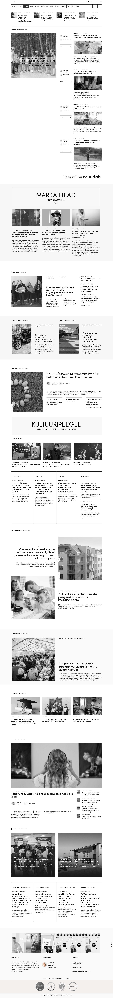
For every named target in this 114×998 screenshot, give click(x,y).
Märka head (14, 228)
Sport (75, 138)
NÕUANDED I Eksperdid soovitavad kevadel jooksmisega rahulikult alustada (87, 142)
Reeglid (51, 978)
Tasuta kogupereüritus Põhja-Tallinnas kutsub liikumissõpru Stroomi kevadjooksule (90, 810)
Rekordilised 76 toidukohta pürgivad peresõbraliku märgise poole (77, 597)
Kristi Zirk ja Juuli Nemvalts (88, 790)
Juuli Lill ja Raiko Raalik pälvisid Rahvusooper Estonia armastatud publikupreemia (66, 899)
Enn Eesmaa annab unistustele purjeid (72, 400)
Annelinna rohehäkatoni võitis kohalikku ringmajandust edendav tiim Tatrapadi (60, 291)
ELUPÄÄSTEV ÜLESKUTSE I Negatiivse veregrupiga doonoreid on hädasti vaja (47, 19)
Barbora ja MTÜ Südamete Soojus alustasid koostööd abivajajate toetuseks (70, 18)
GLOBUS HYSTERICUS (82, 464)
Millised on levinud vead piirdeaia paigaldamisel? (91, 817)
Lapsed (71, 590)
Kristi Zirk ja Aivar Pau (87, 325)
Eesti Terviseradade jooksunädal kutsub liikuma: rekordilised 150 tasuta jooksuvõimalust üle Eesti (38, 62)
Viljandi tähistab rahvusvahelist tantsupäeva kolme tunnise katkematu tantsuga (91, 802)
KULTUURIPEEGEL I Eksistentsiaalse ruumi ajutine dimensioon (56, 465)
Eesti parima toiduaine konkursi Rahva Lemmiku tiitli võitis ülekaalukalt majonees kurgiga (90, 299)
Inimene (79, 717)
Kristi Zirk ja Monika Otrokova (66, 638)
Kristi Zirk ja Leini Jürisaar (87, 806)
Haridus (82, 284)
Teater (59, 891)
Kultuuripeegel (15, 462)
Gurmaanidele (15, 891)
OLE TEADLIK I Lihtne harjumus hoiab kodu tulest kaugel (85, 72)
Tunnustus (86, 228)
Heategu (44, 228)
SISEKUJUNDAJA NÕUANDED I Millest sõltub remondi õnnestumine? (87, 37)
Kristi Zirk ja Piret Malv (39, 546)
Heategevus (43, 12)
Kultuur (17, 791)
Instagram (92, 2)
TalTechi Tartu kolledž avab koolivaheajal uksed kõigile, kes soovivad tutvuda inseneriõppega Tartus (23, 722)
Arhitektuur (62, 857)
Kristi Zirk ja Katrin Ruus (87, 798)
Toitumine (83, 294)
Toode (82, 276)
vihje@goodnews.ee (17, 971)
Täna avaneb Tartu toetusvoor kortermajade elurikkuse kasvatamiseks (67, 487)
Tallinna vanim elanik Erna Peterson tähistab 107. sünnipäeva (86, 720)
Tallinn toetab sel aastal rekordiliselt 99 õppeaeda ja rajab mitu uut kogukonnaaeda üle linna (44, 488)
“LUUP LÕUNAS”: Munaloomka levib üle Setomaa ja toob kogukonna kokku (73, 375)
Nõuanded (76, 33)
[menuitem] (26, 6)
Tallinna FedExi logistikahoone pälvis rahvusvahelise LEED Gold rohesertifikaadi (79, 861)
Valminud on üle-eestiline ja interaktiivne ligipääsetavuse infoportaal (90, 337)
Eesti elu (20, 12)
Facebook (87, 2)
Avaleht (45, 978)
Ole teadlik (76, 68)
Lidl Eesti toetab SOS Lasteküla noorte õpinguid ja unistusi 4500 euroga (92, 18)
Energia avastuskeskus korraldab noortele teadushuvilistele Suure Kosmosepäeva (89, 289)
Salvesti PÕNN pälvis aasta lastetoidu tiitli (91, 279)
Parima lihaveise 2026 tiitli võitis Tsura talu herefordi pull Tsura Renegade (91, 794)
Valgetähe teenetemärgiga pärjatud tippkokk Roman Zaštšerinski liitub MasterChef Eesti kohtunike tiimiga (22, 900)
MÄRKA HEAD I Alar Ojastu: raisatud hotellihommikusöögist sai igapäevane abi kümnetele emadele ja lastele (25, 234)
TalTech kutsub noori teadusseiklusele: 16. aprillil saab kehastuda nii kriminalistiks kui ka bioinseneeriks (90, 900)
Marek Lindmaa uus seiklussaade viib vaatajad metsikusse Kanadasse (43, 898)
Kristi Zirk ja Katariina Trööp (42, 325)
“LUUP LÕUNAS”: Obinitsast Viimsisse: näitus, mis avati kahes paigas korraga (54, 402)
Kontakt (68, 978)
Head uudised (85, 814)
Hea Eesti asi (74, 228)
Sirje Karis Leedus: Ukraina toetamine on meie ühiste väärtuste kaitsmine (25, 18)
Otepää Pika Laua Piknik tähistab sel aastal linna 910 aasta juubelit (78, 666)
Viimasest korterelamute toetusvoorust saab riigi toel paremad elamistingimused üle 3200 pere (34, 554)
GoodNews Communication (67, 995)
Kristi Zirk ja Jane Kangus (64, 590)
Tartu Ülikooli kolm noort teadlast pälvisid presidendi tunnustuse (54, 720)
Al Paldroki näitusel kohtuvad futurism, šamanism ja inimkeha (26, 465)
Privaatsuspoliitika (77, 967)
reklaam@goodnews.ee (84, 971)
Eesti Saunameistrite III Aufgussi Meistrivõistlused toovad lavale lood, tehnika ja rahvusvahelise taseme (93, 403)
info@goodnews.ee (77, 962)
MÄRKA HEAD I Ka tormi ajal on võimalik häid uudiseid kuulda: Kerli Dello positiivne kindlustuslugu (85, 234)
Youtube (97, 2)
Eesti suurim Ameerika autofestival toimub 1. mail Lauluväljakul (45, 338)
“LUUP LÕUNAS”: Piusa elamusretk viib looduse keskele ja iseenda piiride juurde (21, 487)
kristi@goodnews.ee (52, 967)
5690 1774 (50, 965)
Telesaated (37, 891)
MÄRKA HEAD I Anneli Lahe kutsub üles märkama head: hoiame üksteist (53, 233)
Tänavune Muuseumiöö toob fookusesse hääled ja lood (42, 795)
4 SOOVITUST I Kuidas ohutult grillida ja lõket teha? (87, 107)
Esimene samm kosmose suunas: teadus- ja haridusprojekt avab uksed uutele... (33, 861)
